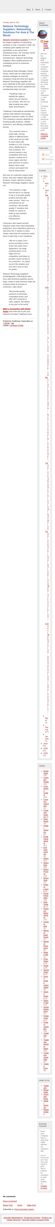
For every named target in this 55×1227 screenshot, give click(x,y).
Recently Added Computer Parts (35, 1220)
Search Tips (46, 1001)
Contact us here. (44, 1187)
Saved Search (46, 972)
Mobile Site (46, 953)
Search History (46, 995)
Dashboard (46, 820)
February (46, 729)
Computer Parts (46, 1096)
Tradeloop (46, 1034)
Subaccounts (46, 1018)
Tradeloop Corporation (46, 45)
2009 (45, 748)
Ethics (46, 858)
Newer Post (8, 1205)
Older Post (31, 1205)
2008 (45, 753)
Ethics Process (46, 871)
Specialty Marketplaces (13, 1218)
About (37, 9)
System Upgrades (46, 1025)
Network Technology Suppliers (15, 40)
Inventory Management (46, 913)
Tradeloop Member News (46, 1044)
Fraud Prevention (46, 895)
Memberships (46, 1112)
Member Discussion (46, 944)
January (47, 737)
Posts (45, 155)
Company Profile (46, 779)
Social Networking (46, 1009)
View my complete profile (44, 136)
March (46, 719)
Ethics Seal (46, 879)
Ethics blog (46, 864)
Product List (47, 1218)
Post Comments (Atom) (24, 1209)
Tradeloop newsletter (46, 1056)
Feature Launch (46, 888)
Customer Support (46, 813)
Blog (28, 9)
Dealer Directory (46, 829)
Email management (46, 839)
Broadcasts (46, 772)
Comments (48, 159)
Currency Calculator (46, 802)
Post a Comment (10, 1201)
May (47, 183)
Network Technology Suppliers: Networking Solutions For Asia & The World (18, 31)
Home (19, 1205)
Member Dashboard (46, 933)
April (47, 190)
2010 (45, 744)
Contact (48, 9)
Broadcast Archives (32, 1218)
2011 (45, 176)
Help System (46, 904)
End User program (46, 850)
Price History (46, 961)
